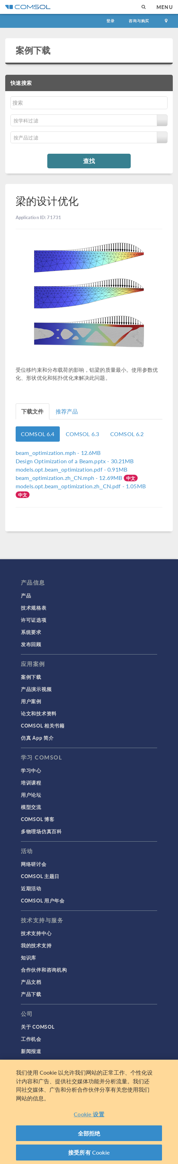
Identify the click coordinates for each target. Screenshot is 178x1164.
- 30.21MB (75, 461)
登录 (110, 20)
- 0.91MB (71, 469)
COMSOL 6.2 (127, 434)
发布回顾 (31, 644)
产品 (26, 595)
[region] (89, 1112)
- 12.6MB (58, 453)
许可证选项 (34, 619)
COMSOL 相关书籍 (43, 725)
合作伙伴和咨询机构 (44, 969)
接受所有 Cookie (89, 1152)
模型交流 (31, 806)
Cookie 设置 (89, 1114)
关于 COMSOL (37, 1026)
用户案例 (31, 701)
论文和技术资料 (39, 713)
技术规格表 (34, 607)
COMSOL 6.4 (38, 434)
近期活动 (31, 888)
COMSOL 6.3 (82, 434)
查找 (89, 160)
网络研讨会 (34, 863)
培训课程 (31, 782)
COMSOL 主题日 (40, 876)
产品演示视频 (36, 688)
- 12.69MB (70, 478)
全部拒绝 (89, 1133)
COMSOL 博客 (37, 819)
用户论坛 (31, 794)
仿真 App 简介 (37, 737)
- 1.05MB (81, 486)
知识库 (28, 957)
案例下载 (33, 50)
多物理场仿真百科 (41, 831)
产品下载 (31, 993)
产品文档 (31, 981)
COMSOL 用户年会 (43, 900)
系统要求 (31, 631)
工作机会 (31, 1038)
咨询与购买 (139, 20)
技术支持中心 (36, 933)
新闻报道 (31, 1050)
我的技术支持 (36, 945)
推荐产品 (67, 411)
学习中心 (31, 770)
